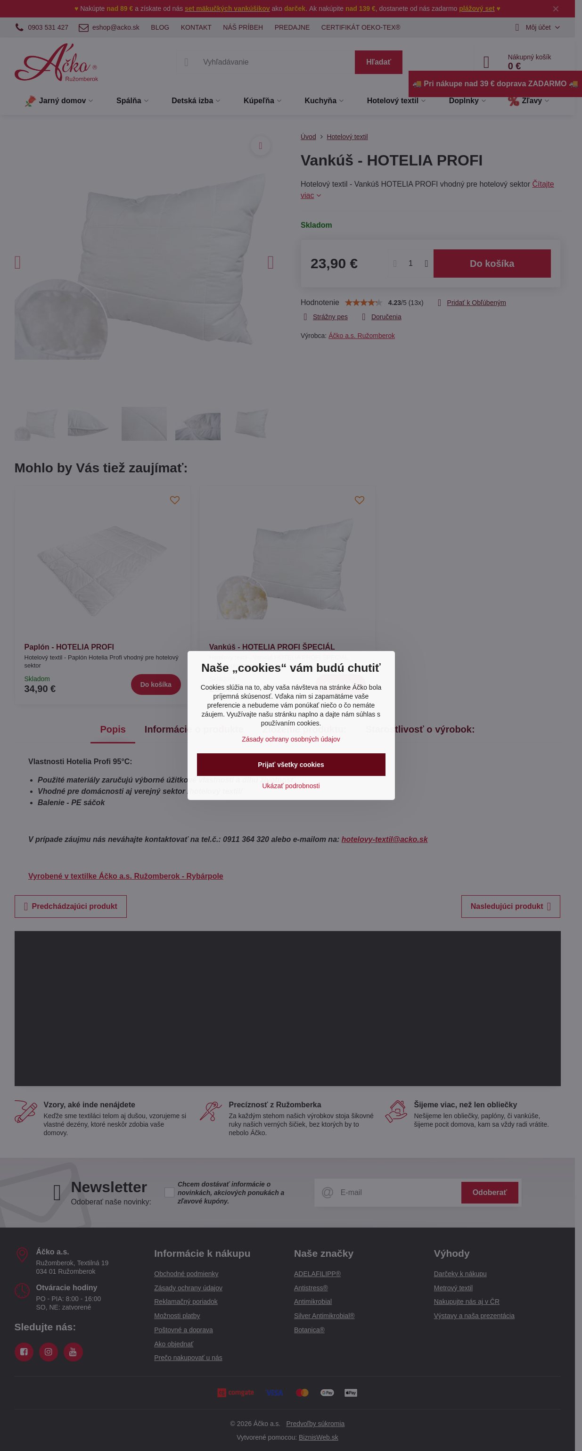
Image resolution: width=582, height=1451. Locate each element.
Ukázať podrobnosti (291, 786)
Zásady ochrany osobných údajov (291, 739)
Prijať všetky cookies (291, 764)
